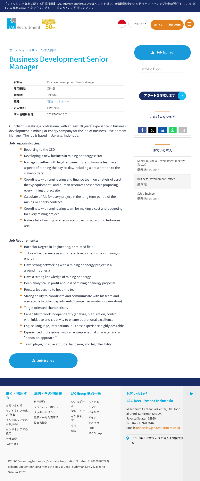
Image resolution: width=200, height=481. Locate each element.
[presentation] (162, 82)
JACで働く (12, 444)
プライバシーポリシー (47, 407)
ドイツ (92, 417)
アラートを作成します (159, 95)
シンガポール (78, 404)
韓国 (74, 431)
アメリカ (93, 423)
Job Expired (43, 361)
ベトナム (93, 402)
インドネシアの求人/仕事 (17, 413)
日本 (91, 428)
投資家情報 (40, 423)
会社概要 (11, 439)
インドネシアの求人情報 (39, 50)
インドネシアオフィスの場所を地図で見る (157, 441)
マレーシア (78, 411)
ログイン (158, 24)
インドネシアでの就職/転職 (17, 422)
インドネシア (78, 418)
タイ (74, 426)
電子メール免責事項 (46, 417)
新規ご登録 (174, 24)
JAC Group (95, 433)
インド (92, 407)
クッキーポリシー (45, 412)
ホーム (14, 50)
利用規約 (39, 402)
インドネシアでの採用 (17, 431)
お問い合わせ (14, 405)
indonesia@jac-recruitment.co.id (157, 428)
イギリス (93, 412)
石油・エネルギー (58, 101)
